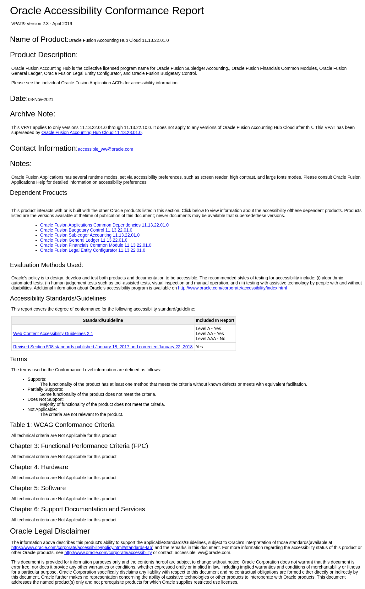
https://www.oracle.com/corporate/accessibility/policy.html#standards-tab (81, 547)
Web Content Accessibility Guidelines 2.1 (53, 333)
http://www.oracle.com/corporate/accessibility (108, 552)
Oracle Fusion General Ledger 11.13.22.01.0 (84, 240)
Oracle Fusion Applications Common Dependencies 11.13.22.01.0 (104, 224)
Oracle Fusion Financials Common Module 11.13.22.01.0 (95, 245)
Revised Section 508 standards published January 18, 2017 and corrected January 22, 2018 (103, 346)
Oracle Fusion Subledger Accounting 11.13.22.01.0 (90, 235)
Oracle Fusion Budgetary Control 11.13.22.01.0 (86, 230)
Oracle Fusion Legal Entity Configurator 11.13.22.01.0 (92, 250)
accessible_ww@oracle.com (105, 149)
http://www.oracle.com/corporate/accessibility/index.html (232, 287)
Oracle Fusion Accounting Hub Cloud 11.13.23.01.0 (91, 132)
